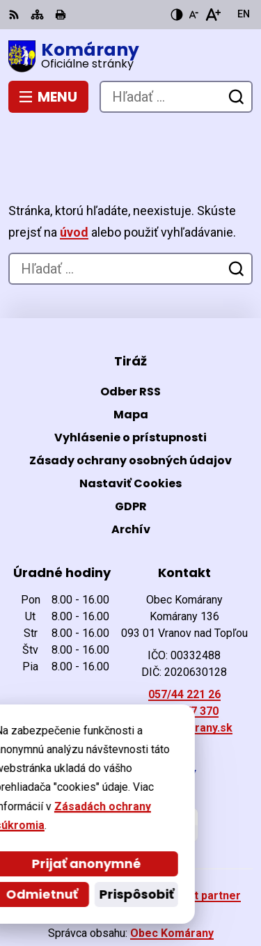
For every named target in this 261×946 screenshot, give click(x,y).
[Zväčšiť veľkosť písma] (212, 14)
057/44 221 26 (184, 651)
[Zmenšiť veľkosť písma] (193, 14)
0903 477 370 (184, 668)
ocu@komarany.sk (184, 684)
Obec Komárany (172, 890)
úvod (74, 189)
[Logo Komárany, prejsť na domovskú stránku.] (130, 56)
